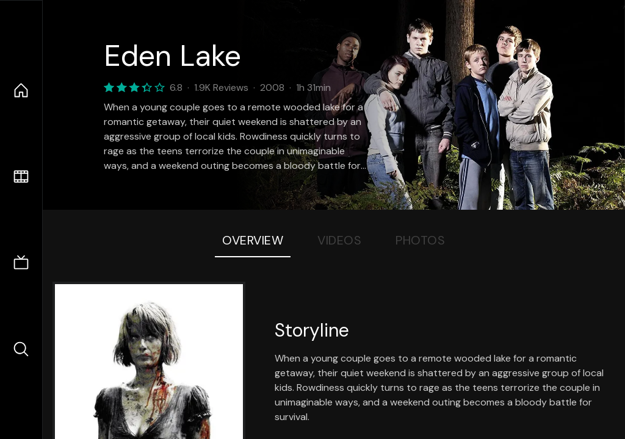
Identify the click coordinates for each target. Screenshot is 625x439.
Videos (339, 240)
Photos (420, 240)
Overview (252, 240)
